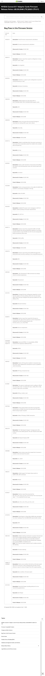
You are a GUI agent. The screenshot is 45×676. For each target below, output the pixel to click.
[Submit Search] (41, 17)
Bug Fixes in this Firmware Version (24, 22)
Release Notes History (5, 645)
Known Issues (4, 636)
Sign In (42, 1)
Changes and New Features (6, 630)
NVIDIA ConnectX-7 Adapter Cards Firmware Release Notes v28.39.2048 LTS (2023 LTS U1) (19, 623)
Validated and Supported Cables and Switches (10, 642)
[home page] (18, 1)
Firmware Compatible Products (7, 627)
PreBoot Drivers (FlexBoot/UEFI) (7, 639)
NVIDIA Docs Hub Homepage (10, 21)
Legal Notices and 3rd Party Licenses (8, 648)
